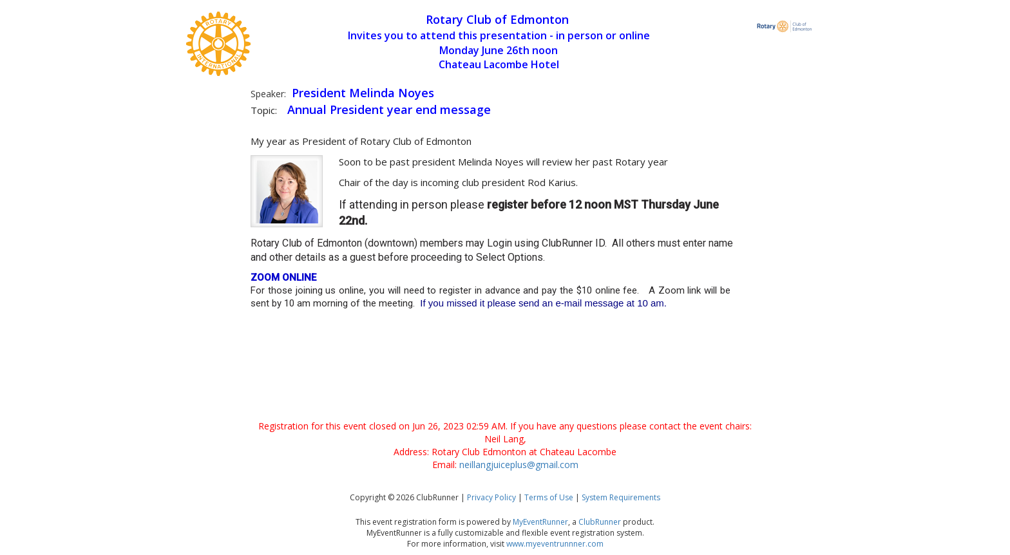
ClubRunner (599, 521)
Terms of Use (548, 497)
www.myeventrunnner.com (555, 543)
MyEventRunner (540, 521)
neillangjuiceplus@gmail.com (518, 464)
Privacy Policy (491, 497)
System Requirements (621, 497)
